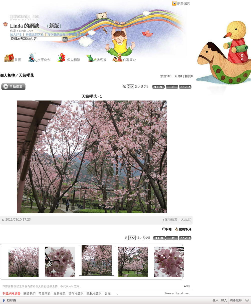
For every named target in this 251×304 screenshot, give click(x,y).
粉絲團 (11, 300)
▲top (186, 285)
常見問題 (45, 293)
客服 (108, 293)
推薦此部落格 (35, 34)
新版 (54, 26)
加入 (224, 300)
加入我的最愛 (57, 34)
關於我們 (30, 293)
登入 (215, 300)
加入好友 (16, 34)
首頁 (18, 60)
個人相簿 (73, 60)
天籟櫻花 (26, 75)
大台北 (185, 219)
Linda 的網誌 (24, 26)
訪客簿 (101, 60)
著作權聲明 (76, 293)
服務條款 (60, 293)
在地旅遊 (170, 219)
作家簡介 (129, 60)
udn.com (185, 293)
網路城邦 (183, 3)
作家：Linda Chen (21, 31)
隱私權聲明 (94, 293)
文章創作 (44, 60)
